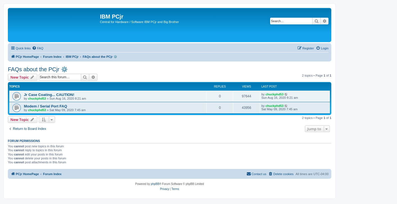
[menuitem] (37, 48)
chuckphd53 (37, 98)
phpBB (155, 183)
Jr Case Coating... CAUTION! (49, 95)
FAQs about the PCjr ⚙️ (38, 69)
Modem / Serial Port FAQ (45, 106)
